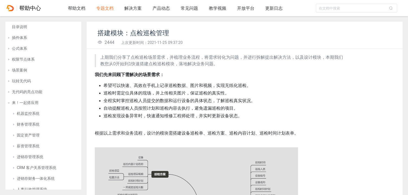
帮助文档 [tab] (76, 8)
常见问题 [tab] (189, 8)
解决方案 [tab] (133, 8)
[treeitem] (43, 27)
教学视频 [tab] (217, 8)
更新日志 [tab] (274, 8)
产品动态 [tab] (161, 8)
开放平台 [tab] (245, 8)
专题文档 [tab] (105, 8)
